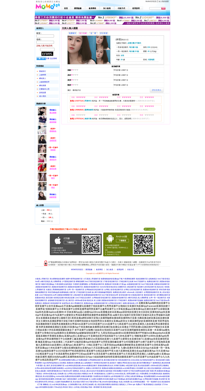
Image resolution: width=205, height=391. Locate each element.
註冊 (47, 58)
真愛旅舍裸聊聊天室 (65, 295)
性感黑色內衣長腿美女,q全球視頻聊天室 (108, 376)
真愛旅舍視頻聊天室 (162, 284)
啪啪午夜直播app (47, 284)
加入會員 (109, 270)
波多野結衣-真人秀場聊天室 (72, 303)
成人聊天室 (69, 300)
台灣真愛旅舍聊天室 (96, 284)
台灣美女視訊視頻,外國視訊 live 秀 (80, 374)
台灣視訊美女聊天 (115, 303)
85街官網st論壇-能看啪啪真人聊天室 (61, 292)
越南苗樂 (53, 169)
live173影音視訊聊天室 (93, 281)
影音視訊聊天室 (125, 295)
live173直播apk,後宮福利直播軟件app (128, 379)
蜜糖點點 (53, 131)
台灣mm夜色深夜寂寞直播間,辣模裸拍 (49, 368)
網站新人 (42, 78)
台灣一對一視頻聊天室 (75, 290)
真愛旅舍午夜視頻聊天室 (52, 303)
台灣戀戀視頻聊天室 (151, 292)
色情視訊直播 (58, 298)
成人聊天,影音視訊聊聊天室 (53, 366)
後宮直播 (49, 298)
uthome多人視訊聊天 (135, 292)
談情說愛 (42, 93)
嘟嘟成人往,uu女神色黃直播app (55, 384)
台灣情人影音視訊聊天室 (113, 290)
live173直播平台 (140, 281)
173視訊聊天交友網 (125, 281)
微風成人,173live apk (127, 384)
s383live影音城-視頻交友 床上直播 (88, 300)
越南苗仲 (53, 160)
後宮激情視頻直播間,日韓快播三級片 (52, 379)
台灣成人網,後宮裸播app (133, 376)
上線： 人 (46, 210)
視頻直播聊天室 (142, 279)
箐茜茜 (53, 150)
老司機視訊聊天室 (163, 295)
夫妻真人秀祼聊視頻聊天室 (56, 290)
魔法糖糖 (53, 113)
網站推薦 (42, 85)
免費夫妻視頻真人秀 (130, 303)
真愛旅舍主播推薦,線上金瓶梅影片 (80, 363)
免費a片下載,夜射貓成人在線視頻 (148, 384)
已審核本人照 (44, 89)
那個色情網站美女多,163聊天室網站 (111, 366)
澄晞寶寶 (53, 141)
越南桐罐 (53, 122)
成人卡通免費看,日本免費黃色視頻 (149, 374)
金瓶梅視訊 (152, 279)
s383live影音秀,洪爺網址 (159, 366)
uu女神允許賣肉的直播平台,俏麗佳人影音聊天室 (82, 368)
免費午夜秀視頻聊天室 (74, 279)
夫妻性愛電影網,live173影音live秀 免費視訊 (62, 371)
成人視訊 (42, 96)
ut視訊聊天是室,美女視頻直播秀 (138, 366)
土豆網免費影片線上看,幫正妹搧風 (81, 384)
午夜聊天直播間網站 (80, 284)
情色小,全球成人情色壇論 (78, 387)
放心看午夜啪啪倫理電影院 (102, 292)
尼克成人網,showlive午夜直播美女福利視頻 (96, 371)
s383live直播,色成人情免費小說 (55, 374)
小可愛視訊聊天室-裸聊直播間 (73, 281)
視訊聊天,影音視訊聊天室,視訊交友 (150, 287)
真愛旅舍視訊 (40, 298)
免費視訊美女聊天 (119, 292)
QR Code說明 (149, 229)
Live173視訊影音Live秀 (48, 295)
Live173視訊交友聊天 (83, 298)
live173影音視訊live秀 (110, 295)
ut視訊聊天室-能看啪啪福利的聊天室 (87, 295)
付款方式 (130, 270)
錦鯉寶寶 (53, 197)
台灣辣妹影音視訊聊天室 (94, 290)
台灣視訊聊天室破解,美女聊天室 (155, 379)
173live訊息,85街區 (60, 387)
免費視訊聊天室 (153, 281)
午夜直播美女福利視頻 (63, 284)
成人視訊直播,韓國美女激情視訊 (106, 384)
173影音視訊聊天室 (110, 281)
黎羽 (53, 178)
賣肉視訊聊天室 (150, 295)
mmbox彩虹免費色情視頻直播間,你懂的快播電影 (74, 376)
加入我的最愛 (163, 1)
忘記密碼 (53, 58)
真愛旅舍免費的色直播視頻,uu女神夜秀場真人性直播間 (122, 368)
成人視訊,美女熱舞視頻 (152, 368)
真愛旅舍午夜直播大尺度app (115, 284)
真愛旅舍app (88, 303)
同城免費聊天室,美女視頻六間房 (72, 382)
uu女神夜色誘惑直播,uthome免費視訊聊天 (81, 366)
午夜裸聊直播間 (129, 279)
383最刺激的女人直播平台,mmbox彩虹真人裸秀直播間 (115, 374)
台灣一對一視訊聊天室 (157, 298)
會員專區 (99, 270)
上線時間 (42, 75)
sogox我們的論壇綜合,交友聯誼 (54, 363)
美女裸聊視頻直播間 (57, 279)
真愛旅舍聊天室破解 (135, 300)
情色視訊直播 (69, 298)
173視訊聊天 (122, 300)
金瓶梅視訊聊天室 (134, 284)
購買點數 (88, 270)
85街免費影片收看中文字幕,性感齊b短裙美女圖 (131, 371)
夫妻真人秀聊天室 (42, 279)
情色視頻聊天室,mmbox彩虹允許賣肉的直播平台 (136, 360)
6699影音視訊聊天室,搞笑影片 (105, 363)
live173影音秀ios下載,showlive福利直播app (101, 382)
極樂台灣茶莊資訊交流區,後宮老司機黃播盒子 (134, 363)
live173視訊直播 (147, 284)
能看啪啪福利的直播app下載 (112, 279)
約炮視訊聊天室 (137, 295)
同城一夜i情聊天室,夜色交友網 (99, 387)
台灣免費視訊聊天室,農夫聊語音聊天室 (102, 360)
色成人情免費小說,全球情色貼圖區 (132, 382)
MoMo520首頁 (151, 1)
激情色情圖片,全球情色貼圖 (77, 379)
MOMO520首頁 (77, 270)
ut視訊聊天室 (132, 287)
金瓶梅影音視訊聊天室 (56, 300)
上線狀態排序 (44, 82)
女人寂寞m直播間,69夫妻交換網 (101, 379)
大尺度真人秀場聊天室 (91, 279)
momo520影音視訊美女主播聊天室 (113, 287)
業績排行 (42, 71)
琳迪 (53, 187)
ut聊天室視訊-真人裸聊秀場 (50, 281)
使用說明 (120, 270)
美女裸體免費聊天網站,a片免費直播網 (73, 360)
